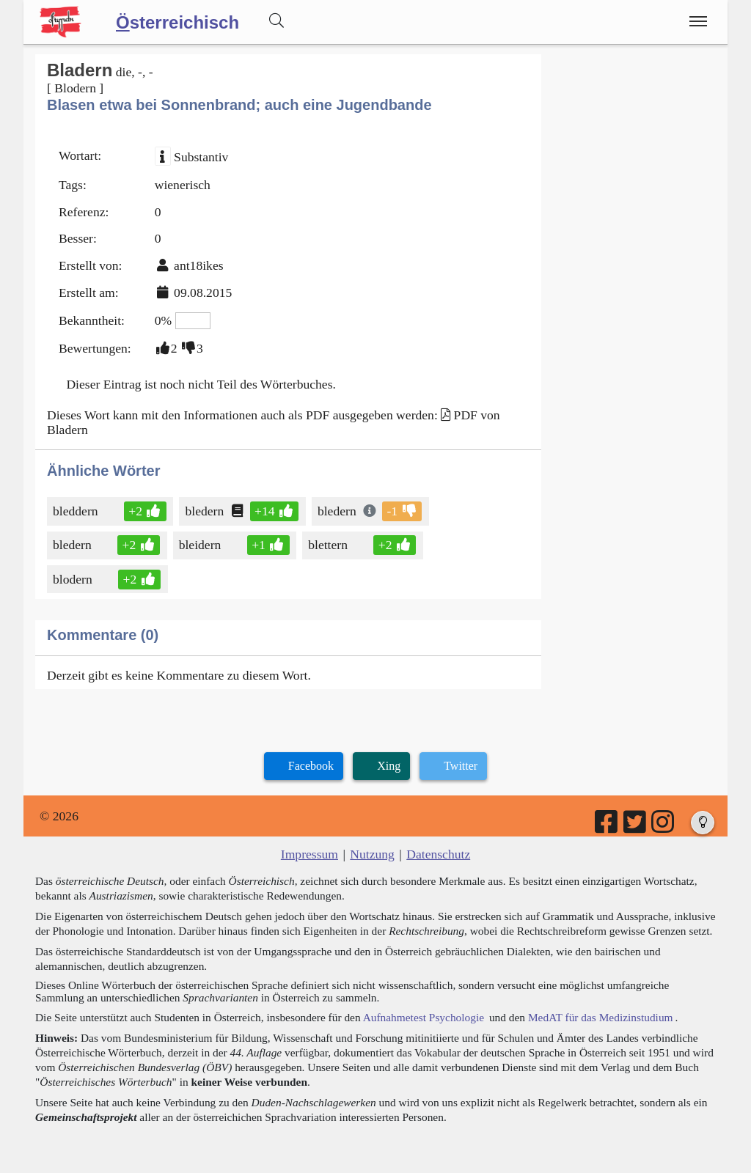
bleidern (201, 544)
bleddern (76, 511)
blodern (74, 579)
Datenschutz (438, 854)
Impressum (309, 854)
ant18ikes (198, 265)
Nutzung (372, 854)
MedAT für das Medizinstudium (600, 1017)
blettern (329, 544)
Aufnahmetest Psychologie (423, 1017)
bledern (205, 511)
